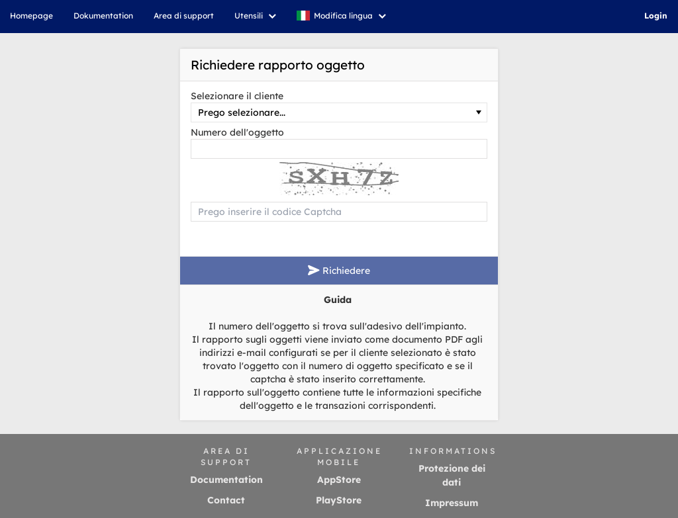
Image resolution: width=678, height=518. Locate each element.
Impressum (451, 503)
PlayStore (339, 500)
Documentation (226, 480)
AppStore (339, 480)
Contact (226, 500)
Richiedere (339, 271)
